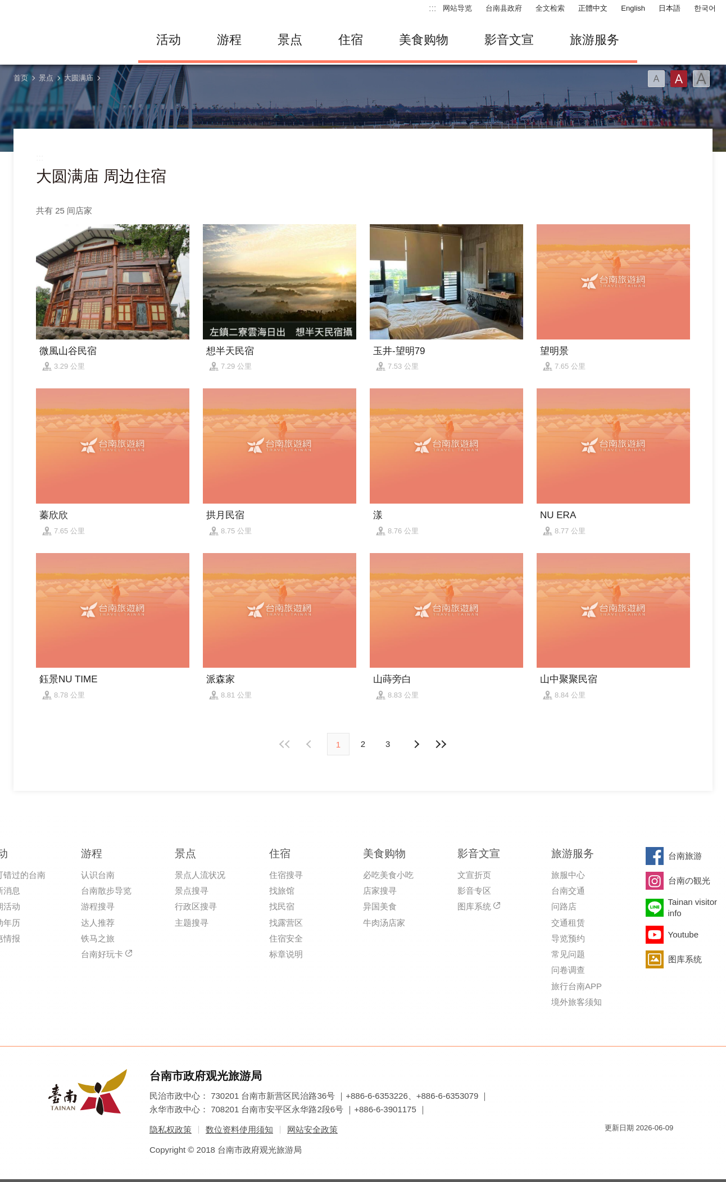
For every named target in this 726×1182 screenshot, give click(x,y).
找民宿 (281, 906)
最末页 (440, 744)
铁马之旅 (98, 938)
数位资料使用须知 (239, 1129)
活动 (168, 40)
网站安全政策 (312, 1129)
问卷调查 (568, 970)
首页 (20, 78)
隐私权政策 (170, 1129)
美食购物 (423, 40)
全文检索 (550, 8)
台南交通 (568, 890)
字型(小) (656, 78)
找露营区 (286, 922)
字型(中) (678, 78)
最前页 (285, 744)
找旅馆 (281, 890)
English (633, 8)
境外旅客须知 (576, 1002)
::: (432, 8)
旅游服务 (594, 40)
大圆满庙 (78, 78)
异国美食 (380, 906)
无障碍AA (653, 1148)
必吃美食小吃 (388, 875)
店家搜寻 (380, 890)
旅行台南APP (576, 986)
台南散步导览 (106, 890)
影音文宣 (509, 40)
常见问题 (568, 954)
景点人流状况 (200, 875)
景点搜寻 (191, 890)
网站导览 (457, 8)
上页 (416, 744)
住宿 (350, 40)
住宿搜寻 (286, 875)
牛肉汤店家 (384, 922)
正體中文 (592, 8)
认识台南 (98, 875)
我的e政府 (613, 1148)
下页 (310, 744)
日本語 (669, 8)
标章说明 (286, 954)
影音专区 (474, 890)
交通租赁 (568, 922)
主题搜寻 (191, 922)
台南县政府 (503, 8)
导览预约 (568, 938)
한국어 (705, 8)
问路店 (564, 906)
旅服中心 (568, 875)
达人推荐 (98, 922)
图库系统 (474, 906)
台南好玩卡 (102, 954)
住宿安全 (286, 938)
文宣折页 (474, 875)
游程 (229, 40)
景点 (290, 40)
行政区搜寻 (196, 906)
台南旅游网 (65, 39)
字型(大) (701, 78)
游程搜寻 (98, 906)
